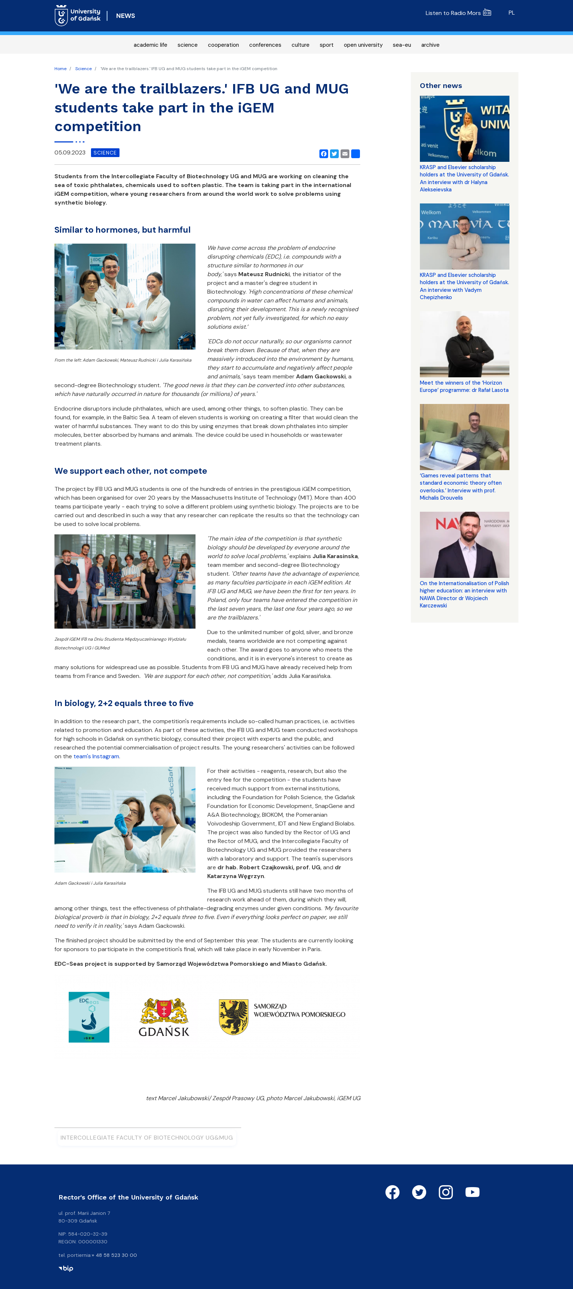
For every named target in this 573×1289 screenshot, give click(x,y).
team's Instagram (96, 756)
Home (60, 69)
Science (83, 69)
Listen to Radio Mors (458, 13)
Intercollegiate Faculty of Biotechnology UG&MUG (147, 1137)
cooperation (223, 45)
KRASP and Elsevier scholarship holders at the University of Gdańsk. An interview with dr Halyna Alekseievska (464, 178)
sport (327, 45)
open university (363, 45)
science (188, 45)
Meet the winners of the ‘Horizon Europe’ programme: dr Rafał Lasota (464, 386)
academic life (150, 45)
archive (430, 45)
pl (512, 12)
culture (301, 45)
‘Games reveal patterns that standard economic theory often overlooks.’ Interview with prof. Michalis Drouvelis (461, 487)
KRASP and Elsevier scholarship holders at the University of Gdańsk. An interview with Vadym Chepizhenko (464, 286)
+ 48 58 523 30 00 (114, 1255)
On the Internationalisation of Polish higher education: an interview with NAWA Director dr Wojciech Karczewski (464, 594)
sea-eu (402, 45)
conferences (265, 45)
